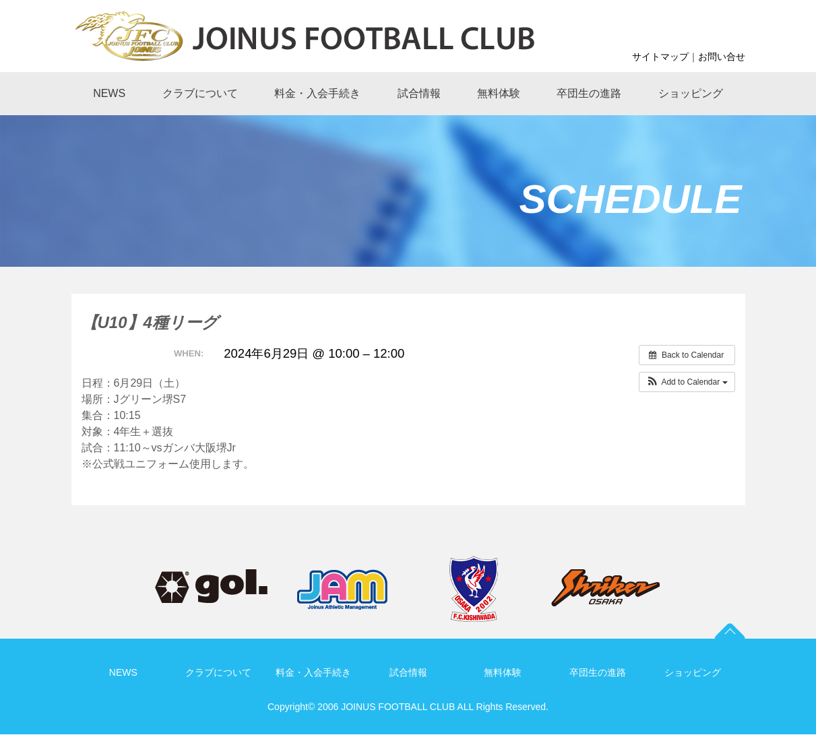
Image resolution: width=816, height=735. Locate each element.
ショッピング (692, 672)
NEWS (123, 672)
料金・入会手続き (313, 672)
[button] (686, 382)
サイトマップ (660, 56)
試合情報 (408, 672)
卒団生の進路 (597, 672)
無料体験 (503, 672)
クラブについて (218, 672)
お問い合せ (721, 56)
